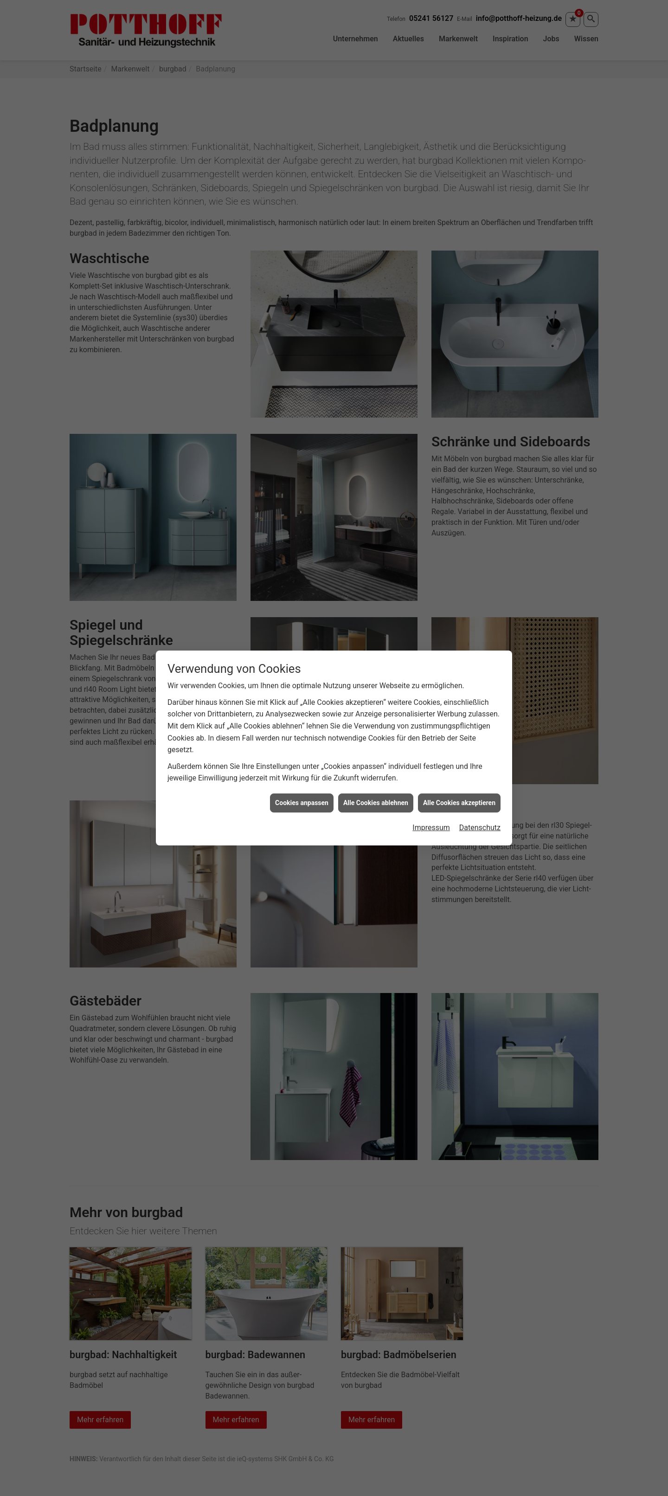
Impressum (431, 827)
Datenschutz (480, 827)
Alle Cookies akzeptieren (459, 802)
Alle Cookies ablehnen (375, 802)
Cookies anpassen (301, 802)
